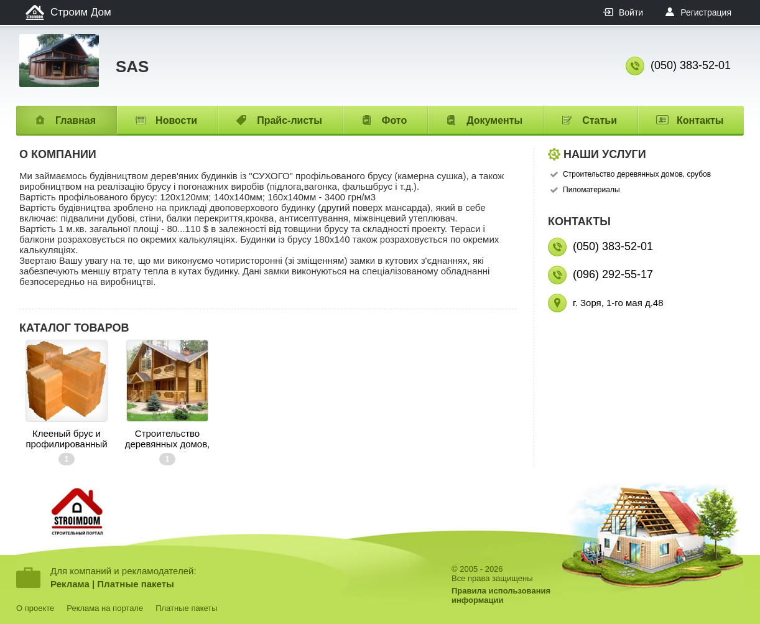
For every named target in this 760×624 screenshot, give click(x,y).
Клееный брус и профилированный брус (66, 438)
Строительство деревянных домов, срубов (167, 438)
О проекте (35, 608)
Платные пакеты (135, 584)
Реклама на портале (105, 608)
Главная (75, 120)
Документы (494, 120)
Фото (394, 120)
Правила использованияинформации (501, 595)
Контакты (700, 120)
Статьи (599, 120)
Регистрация (705, 12)
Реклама (70, 584)
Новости (176, 120)
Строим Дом (80, 12)
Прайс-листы (289, 120)
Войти (631, 12)
